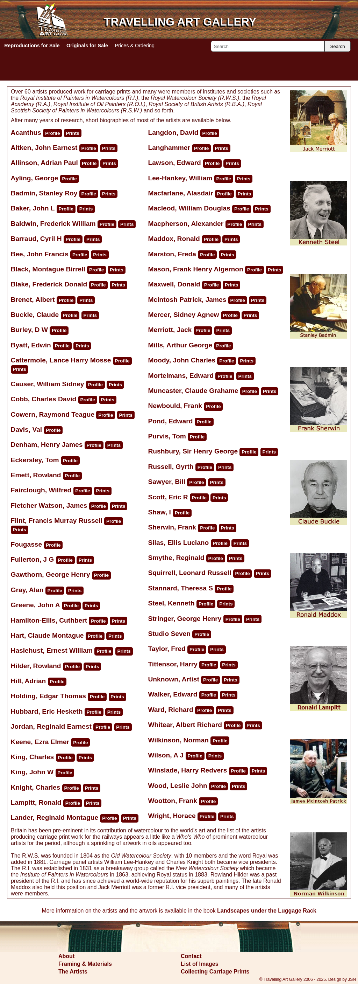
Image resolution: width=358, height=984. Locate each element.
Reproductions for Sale (31, 45)
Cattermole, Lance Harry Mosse (61, 360)
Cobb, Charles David (44, 399)
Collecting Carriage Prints (215, 972)
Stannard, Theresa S (180, 588)
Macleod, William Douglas (189, 208)
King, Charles (32, 757)
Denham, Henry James (47, 444)
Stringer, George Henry (184, 618)
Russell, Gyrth (170, 466)
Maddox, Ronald (174, 238)
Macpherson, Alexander (185, 223)
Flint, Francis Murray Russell (56, 520)
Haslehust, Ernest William (52, 650)
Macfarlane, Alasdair (180, 193)
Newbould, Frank (175, 405)
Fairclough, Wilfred (41, 490)
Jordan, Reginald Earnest (51, 726)
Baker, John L (33, 208)
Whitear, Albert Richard (185, 724)
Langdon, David (173, 132)
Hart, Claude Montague (47, 635)
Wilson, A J (166, 755)
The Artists (72, 972)
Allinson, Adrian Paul (44, 162)
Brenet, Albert (33, 299)
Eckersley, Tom (35, 460)
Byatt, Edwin (31, 345)
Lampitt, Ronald (36, 802)
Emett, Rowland (36, 475)
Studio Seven (170, 633)
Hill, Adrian (28, 681)
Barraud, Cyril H (36, 238)
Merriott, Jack (170, 329)
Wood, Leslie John (177, 785)
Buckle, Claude (35, 314)
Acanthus (27, 132)
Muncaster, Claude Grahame (193, 390)
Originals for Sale (87, 45)
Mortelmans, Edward (181, 375)
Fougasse (27, 544)
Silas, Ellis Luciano (178, 542)
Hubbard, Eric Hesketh (47, 711)
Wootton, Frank (172, 800)
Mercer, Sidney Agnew (183, 314)
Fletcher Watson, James (49, 505)
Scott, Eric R (168, 497)
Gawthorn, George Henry (50, 574)
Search (337, 46)
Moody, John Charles (181, 360)
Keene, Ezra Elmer (40, 742)
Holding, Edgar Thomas (48, 696)
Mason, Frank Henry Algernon (195, 269)
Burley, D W (29, 329)
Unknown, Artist (173, 679)
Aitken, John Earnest (44, 147)
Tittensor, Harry (172, 664)
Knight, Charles (35, 787)
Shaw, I (159, 512)
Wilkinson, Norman (178, 740)
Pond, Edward (170, 421)
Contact (191, 956)
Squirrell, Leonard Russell (189, 572)
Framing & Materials (85, 964)
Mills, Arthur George (180, 345)
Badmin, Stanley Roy (44, 193)
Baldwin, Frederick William (53, 223)
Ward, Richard (170, 709)
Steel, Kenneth (171, 603)
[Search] (267, 46)
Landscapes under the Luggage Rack (266, 911)
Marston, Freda (172, 254)
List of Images (200, 964)
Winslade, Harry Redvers (187, 770)
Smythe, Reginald (176, 557)
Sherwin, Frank (172, 527)
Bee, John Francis (40, 254)
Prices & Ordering (135, 45)
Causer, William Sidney (47, 384)
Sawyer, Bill (166, 481)
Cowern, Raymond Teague (53, 414)
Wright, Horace (171, 815)
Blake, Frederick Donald (49, 284)
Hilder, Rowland (36, 666)
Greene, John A (35, 605)
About (66, 956)
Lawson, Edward (174, 162)
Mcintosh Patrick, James (187, 299)
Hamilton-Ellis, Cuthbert (49, 620)
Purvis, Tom (167, 436)
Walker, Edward (172, 694)
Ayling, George (34, 178)
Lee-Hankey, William (180, 178)
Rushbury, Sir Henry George (193, 451)
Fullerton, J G (32, 559)
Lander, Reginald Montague (55, 817)
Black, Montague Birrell (48, 269)
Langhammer (170, 147)
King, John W (32, 772)
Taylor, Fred (166, 648)
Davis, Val (26, 429)
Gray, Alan (27, 590)
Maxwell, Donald (174, 284)
